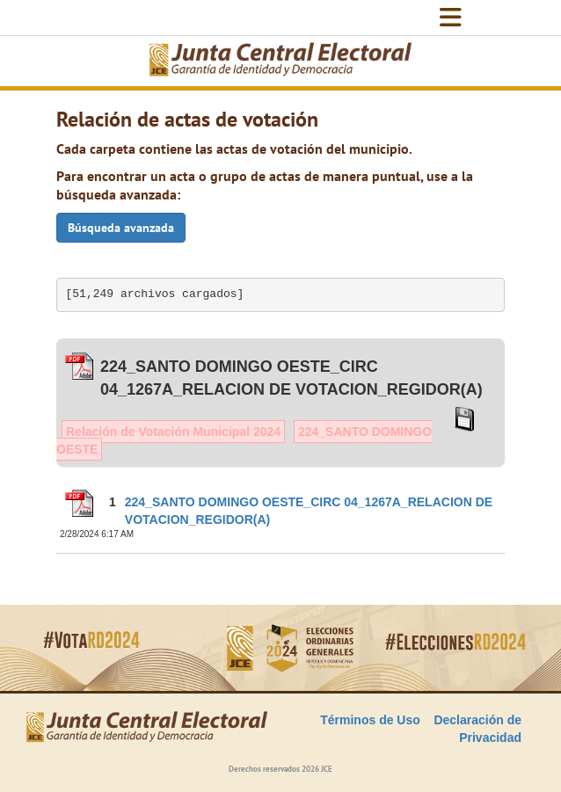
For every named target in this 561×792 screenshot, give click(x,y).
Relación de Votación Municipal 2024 (173, 432)
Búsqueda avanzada (121, 228)
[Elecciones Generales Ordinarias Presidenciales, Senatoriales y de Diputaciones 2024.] (280, 61)
